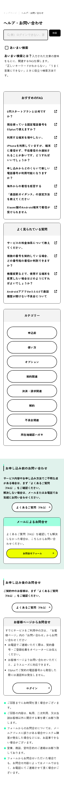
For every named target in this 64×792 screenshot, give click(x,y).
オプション (32, 362)
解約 (32, 405)
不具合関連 (32, 420)
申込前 (32, 333)
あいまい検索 (16, 47)
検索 (55, 33)
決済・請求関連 (32, 391)
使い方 (32, 347)
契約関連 (32, 376)
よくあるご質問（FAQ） (32, 507)
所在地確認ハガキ (32, 435)
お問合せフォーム (32, 553)
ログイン (32, 688)
